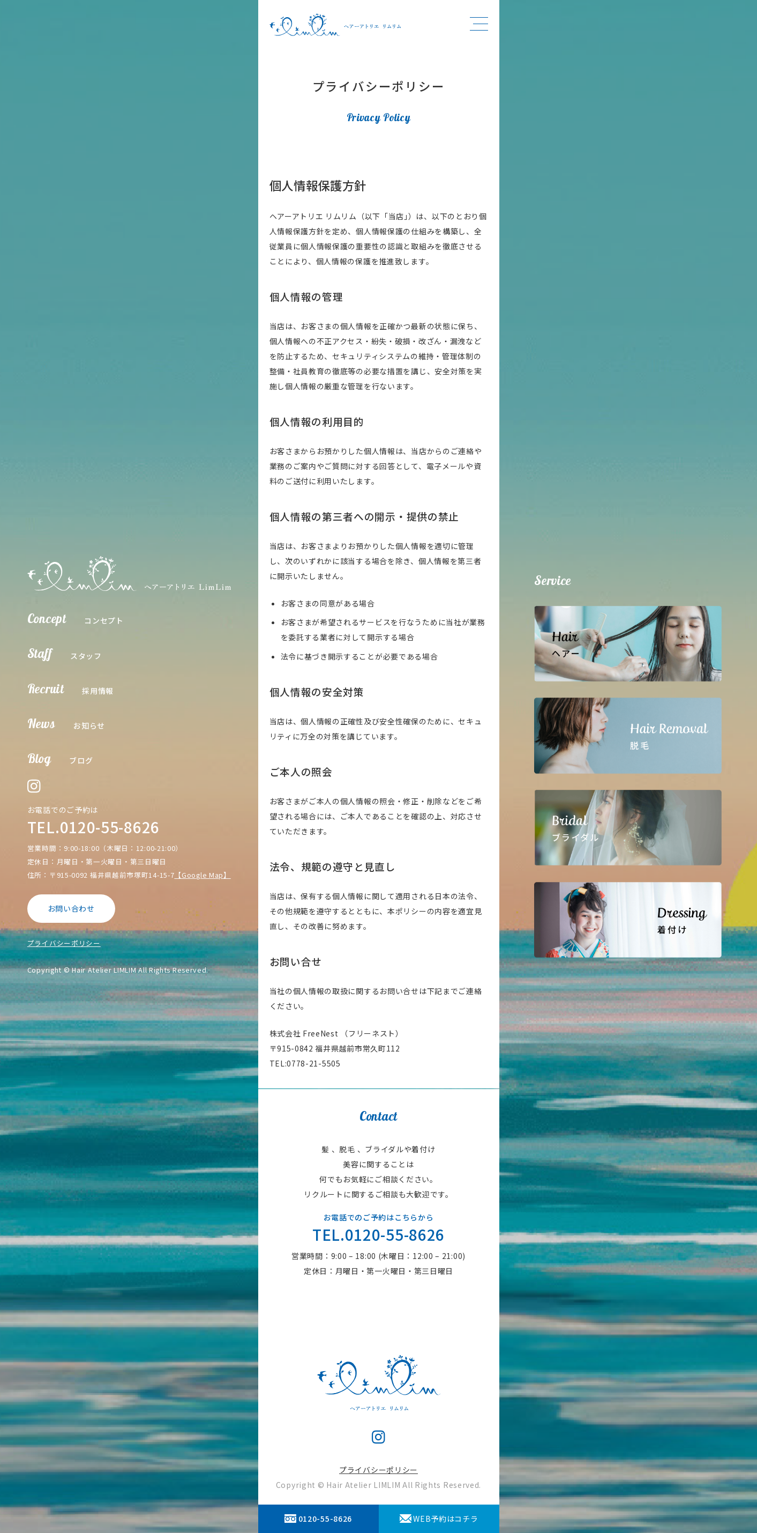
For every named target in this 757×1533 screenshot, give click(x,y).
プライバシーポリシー (64, 943)
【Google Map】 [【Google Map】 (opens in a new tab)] (202, 875)
